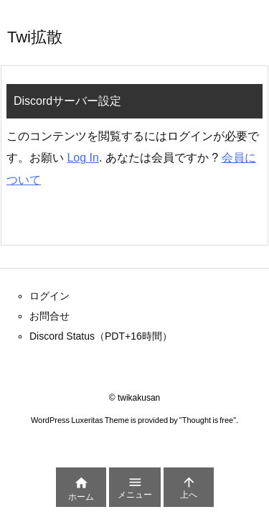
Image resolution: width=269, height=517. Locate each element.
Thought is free (207, 420)
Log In (82, 158)
